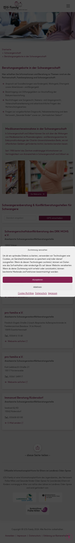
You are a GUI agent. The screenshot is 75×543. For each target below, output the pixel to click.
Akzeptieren (37, 280)
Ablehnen (37, 287)
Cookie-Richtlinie (26, 293)
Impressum (52, 293)
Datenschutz (41, 293)
